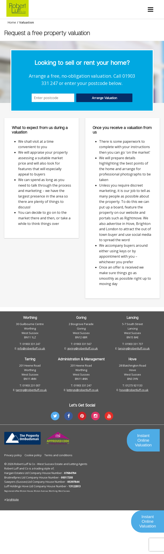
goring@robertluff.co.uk (82, 348)
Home (11, 22)
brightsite (13, 499)
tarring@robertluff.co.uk (31, 390)
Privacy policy (13, 455)
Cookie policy (33, 455)
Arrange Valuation (104, 98)
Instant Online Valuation (143, 440)
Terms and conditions (58, 455)
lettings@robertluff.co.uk (82, 390)
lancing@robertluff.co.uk (134, 348)
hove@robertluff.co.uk (133, 390)
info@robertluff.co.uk (31, 348)
